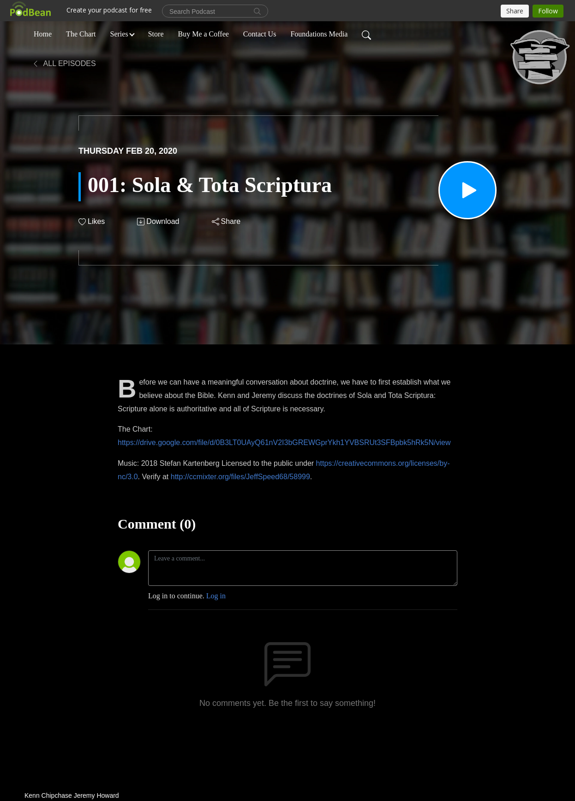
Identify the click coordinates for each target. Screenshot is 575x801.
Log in (216, 596)
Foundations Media (318, 34)
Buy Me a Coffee (203, 34)
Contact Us (259, 34)
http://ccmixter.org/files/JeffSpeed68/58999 (240, 477)
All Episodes (64, 63)
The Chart (81, 34)
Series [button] (119, 34)
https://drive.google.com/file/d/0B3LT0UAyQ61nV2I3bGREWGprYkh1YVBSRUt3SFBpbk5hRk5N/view (284, 442)
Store (156, 34)
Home (43, 34)
